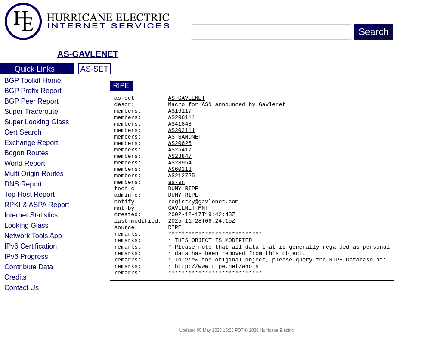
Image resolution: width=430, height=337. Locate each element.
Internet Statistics (31, 215)
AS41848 (180, 130)
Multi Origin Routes (34, 173)
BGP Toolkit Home (32, 80)
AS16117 (180, 114)
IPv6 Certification (30, 246)
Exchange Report (31, 142)
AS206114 (181, 122)
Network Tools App (33, 235)
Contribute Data (28, 267)
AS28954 (180, 176)
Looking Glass (26, 225)
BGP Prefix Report (33, 90)
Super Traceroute (31, 111)
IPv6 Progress (26, 256)
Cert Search (22, 132)
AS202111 (181, 138)
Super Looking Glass (36, 122)
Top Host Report (29, 194)
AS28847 (180, 169)
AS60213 (180, 184)
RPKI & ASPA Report (36, 204)
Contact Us (21, 287)
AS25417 (180, 161)
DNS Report (23, 184)
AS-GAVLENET (87, 54)
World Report (24, 163)
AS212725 (181, 192)
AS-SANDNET (184, 145)
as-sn (176, 200)
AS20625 (180, 153)
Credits (15, 277)
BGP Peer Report (31, 101)
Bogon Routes (26, 153)
